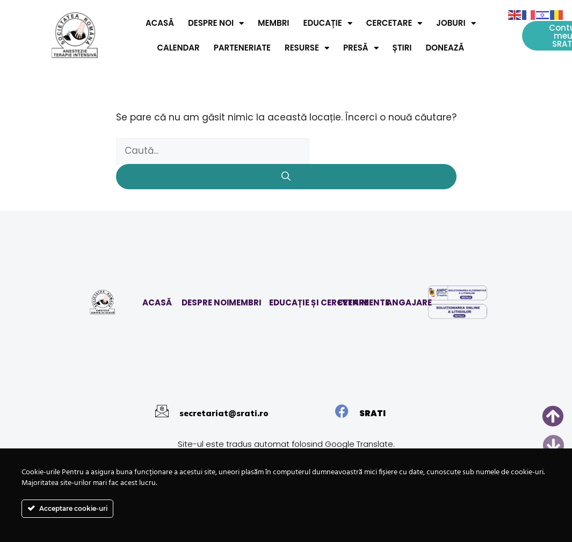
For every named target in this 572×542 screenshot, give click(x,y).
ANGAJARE (409, 302)
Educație (327, 23)
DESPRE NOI (205, 302)
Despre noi (216, 23)
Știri (402, 47)
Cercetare (394, 23)
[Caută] (286, 177)
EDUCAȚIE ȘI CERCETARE (318, 302)
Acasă (160, 22)
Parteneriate (242, 47)
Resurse (307, 48)
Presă (361, 48)
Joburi (455, 23)
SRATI (372, 413)
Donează (445, 47)
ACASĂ (157, 302)
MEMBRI (245, 302)
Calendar (178, 47)
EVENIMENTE (363, 302)
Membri (273, 22)
